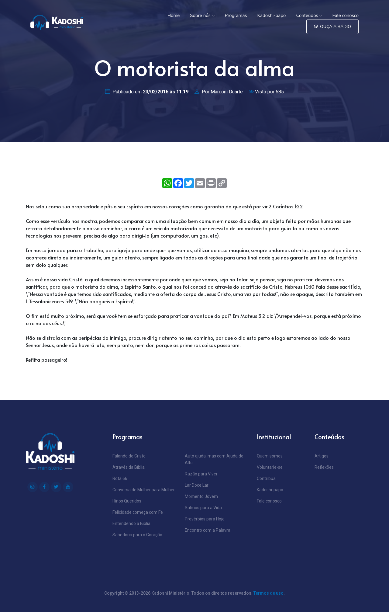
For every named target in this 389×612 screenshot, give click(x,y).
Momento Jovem (201, 496)
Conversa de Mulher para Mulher (143, 489)
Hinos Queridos (126, 501)
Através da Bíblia (128, 467)
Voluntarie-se (270, 467)
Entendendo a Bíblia (131, 523)
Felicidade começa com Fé (137, 512)
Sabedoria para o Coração (137, 534)
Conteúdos (309, 15)
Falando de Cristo (129, 456)
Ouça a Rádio (332, 27)
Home (173, 15)
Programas (236, 15)
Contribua (266, 478)
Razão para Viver (201, 473)
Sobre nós (202, 15)
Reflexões (324, 467)
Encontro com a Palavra (207, 530)
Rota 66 (119, 478)
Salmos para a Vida (203, 507)
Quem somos (270, 456)
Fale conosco (345, 15)
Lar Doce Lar (196, 485)
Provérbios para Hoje (205, 518)
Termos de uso (268, 593)
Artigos (322, 456)
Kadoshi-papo (271, 15)
